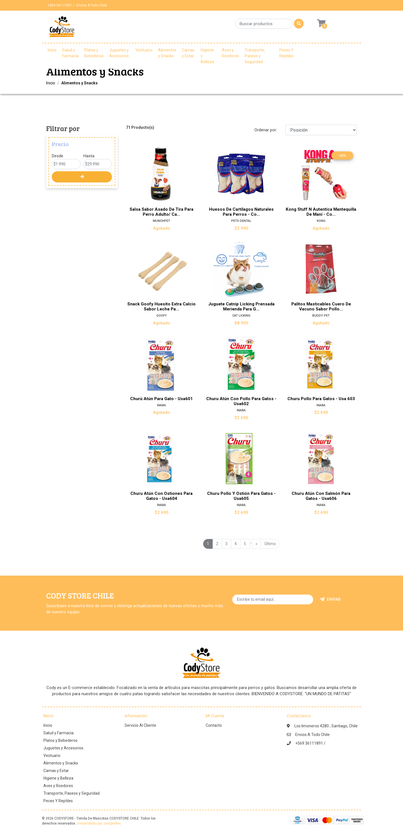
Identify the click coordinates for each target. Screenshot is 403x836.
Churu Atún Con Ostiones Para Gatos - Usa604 (161, 496)
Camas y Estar (188, 53)
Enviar (330, 599)
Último (270, 544)
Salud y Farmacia (70, 53)
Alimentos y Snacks (167, 53)
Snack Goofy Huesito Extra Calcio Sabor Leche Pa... (161, 306)
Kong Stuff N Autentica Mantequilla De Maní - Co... (321, 212)
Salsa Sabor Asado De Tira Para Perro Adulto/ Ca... (161, 212)
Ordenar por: (265, 129)
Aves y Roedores (230, 53)
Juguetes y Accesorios (119, 53)
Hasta (88, 155)
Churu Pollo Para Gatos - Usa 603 (321, 398)
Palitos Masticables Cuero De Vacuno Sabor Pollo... (321, 306)
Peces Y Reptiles (286, 53)
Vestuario (144, 50)
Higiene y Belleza (207, 56)
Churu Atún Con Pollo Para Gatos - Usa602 (241, 401)
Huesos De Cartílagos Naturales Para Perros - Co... (241, 212)
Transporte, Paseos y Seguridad (255, 56)
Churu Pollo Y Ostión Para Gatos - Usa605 (241, 496)
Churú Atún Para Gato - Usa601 (161, 398)
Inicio (52, 50)
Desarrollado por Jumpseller (98, 823)
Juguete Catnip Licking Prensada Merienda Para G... (241, 306)
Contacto (214, 725)
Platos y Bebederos (94, 53)
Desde (57, 155)
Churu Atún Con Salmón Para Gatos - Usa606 (321, 496)
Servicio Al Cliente (140, 725)
